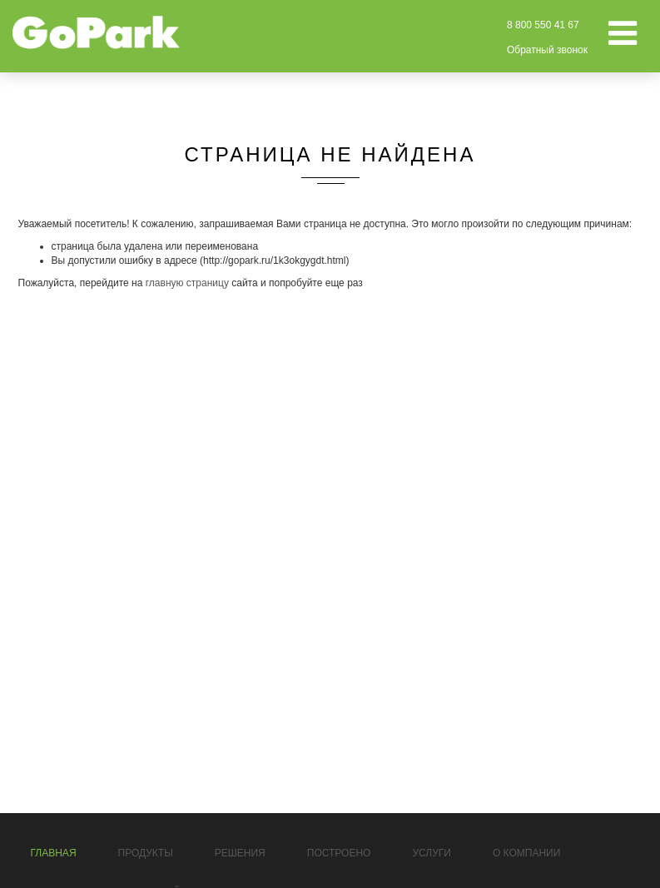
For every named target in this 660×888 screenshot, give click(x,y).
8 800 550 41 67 (543, 25)
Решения (240, 853)
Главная (54, 853)
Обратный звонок (547, 50)
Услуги (431, 853)
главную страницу (187, 283)
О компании (526, 853)
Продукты (145, 853)
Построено (339, 853)
